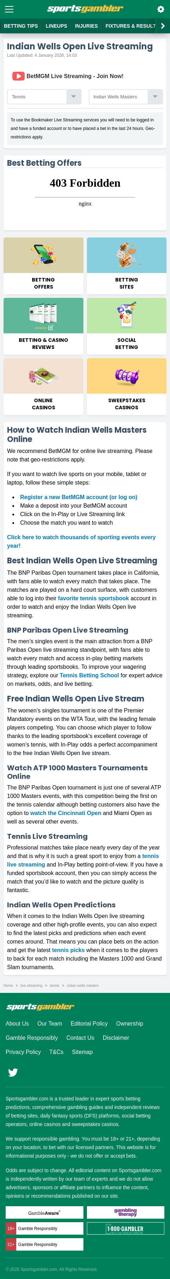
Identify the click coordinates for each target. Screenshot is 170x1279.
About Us (17, 1024)
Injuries (86, 26)
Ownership (129, 1024)
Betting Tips (21, 26)
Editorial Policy (89, 1024)
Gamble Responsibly (32, 1038)
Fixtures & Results (132, 26)
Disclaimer (116, 1038)
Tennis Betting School (89, 675)
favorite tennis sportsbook (93, 598)
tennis (54, 986)
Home (8, 986)
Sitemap (82, 1052)
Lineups (56, 26)
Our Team (49, 1024)
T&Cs (56, 1052)
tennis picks (68, 950)
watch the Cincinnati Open (65, 813)
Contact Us (80, 1038)
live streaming (31, 986)
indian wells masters (83, 986)
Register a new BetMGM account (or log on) (78, 497)
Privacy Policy (23, 1052)
